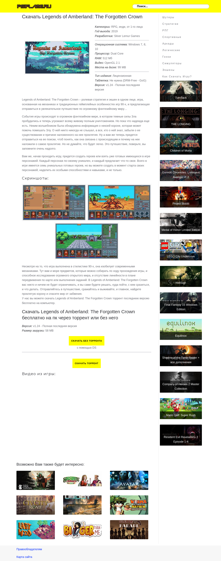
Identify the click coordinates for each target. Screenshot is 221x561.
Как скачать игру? (177, 76)
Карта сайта (24, 556)
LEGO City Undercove (181, 256)
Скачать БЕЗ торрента (86, 341)
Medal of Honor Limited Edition (181, 229)
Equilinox (181, 335)
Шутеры (168, 17)
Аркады (168, 43)
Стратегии (170, 24)
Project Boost (180, 203)
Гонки (166, 56)
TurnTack (181, 97)
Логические (171, 50)
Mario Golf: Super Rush (181, 415)
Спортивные (172, 37)
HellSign (181, 282)
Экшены (168, 70)
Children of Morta (181, 150)
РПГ (165, 30)
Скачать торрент (86, 363)
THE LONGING (181, 124)
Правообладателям (29, 549)
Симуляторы (172, 63)
